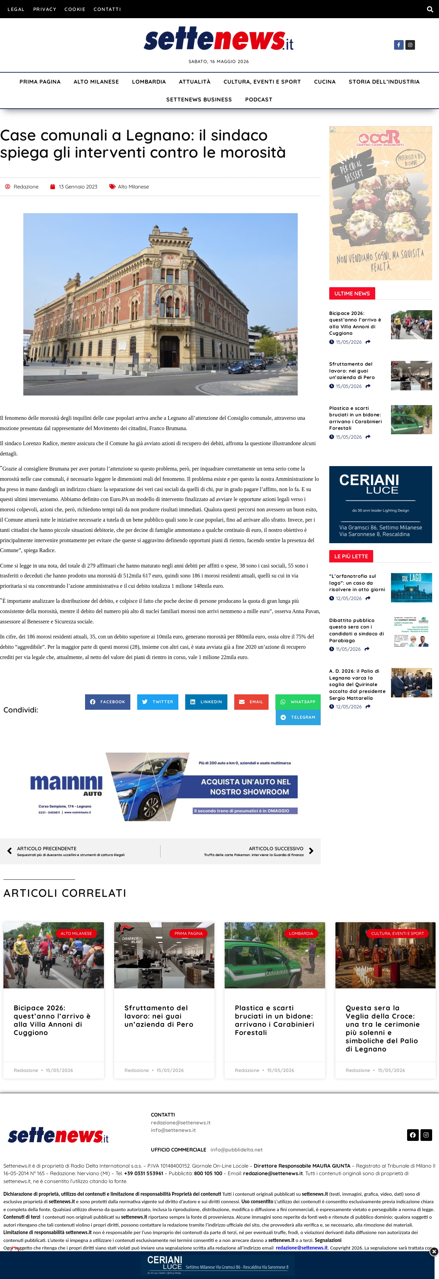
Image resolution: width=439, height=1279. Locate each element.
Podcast (259, 99)
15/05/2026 (345, 342)
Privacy (45, 9)
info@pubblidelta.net (237, 1149)
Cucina (325, 81)
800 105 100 (208, 1173)
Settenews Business (199, 99)
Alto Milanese (96, 81)
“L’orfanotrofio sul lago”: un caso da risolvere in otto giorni (357, 583)
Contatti (107, 9)
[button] (430, 9)
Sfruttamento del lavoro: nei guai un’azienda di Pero (352, 370)
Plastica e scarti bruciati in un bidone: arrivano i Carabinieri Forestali (355, 418)
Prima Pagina (40, 81)
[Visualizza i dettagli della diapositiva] (160, 787)
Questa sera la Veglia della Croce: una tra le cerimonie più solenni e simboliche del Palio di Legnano (383, 1028)
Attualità (195, 81)
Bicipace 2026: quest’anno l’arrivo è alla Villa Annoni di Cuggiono (355, 323)
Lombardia (149, 81)
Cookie (74, 9)
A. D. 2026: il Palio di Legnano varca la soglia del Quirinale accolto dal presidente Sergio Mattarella (357, 684)
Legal (16, 9)
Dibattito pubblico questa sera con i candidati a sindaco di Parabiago (356, 630)
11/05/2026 (345, 649)
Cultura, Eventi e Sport (262, 81)
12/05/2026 (345, 598)
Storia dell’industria (384, 81)
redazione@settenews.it (181, 1122)
